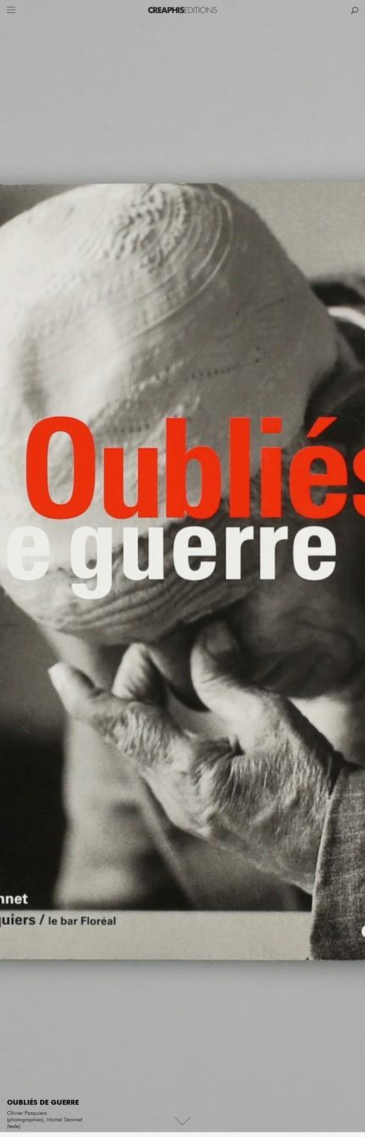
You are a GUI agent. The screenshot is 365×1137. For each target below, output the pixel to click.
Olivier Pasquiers (27, 1113)
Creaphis (182, 10)
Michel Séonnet (64, 1120)
